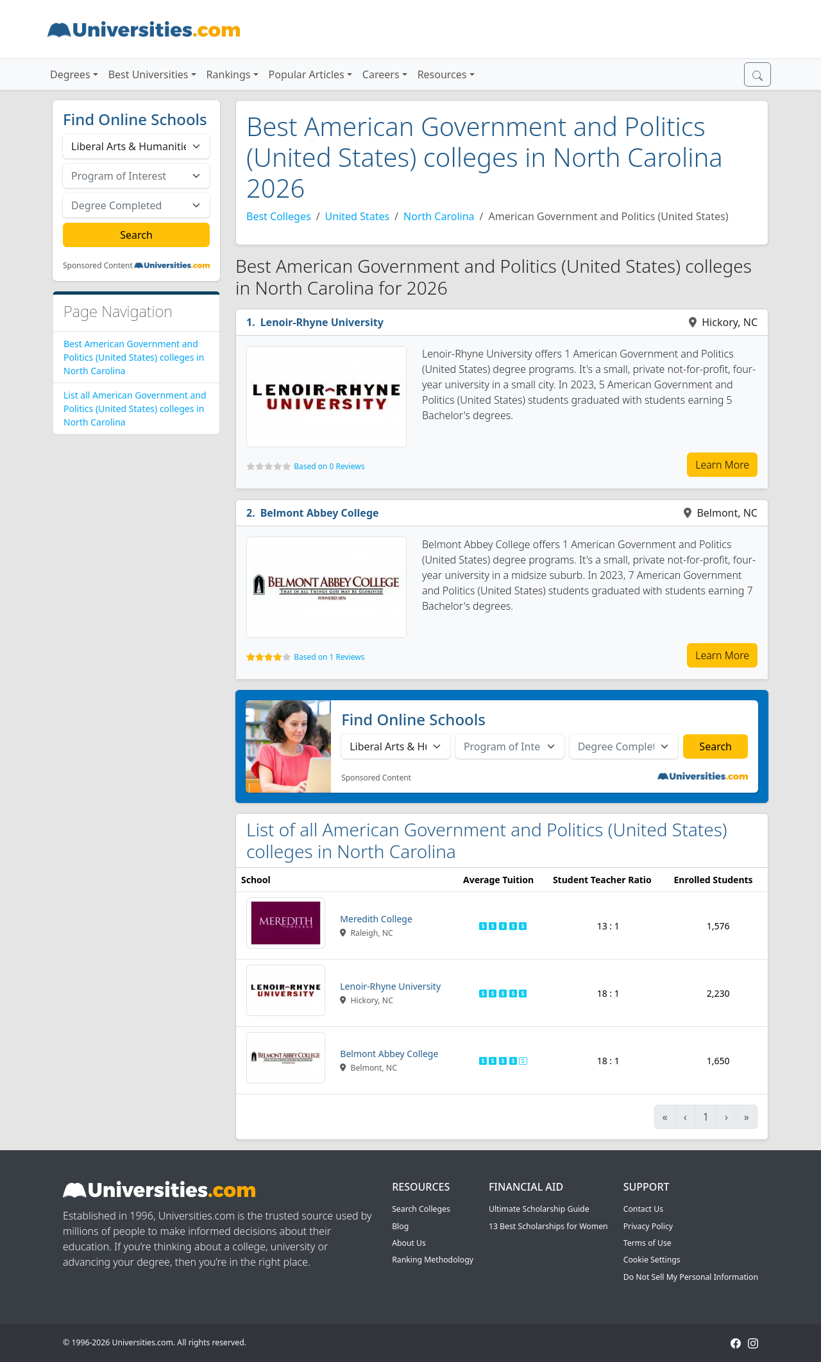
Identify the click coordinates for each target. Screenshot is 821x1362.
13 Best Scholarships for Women (548, 1226)
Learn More (722, 465)
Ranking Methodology (432, 1259)
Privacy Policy (648, 1226)
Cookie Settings (652, 1259)
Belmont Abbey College (319, 513)
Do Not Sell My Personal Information (690, 1276)
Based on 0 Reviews (329, 466)
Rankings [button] (229, 74)
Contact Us (643, 1208)
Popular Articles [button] (306, 74)
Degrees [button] (70, 74)
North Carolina (438, 216)
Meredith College (376, 919)
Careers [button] (381, 74)
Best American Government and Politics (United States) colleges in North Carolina (133, 357)
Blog (400, 1226)
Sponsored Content (98, 265)
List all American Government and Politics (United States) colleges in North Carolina (135, 408)
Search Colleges (421, 1208)
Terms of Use (647, 1242)
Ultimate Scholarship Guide (539, 1208)
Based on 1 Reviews (329, 656)
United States (357, 216)
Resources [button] (442, 74)
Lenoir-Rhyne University (322, 322)
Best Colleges (278, 216)
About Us (409, 1242)
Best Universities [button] (148, 74)
